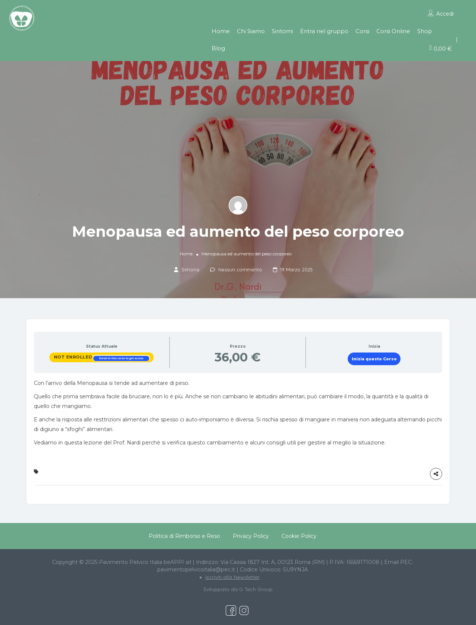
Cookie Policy (299, 536)
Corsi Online (393, 31)
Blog (218, 48)
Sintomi (282, 31)
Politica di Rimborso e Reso (184, 536)
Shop (424, 31)
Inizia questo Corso (374, 359)
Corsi (362, 31)
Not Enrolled (74, 357)
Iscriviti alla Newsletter (232, 577)
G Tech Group (256, 589)
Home (221, 31)
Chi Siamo (251, 31)
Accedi (445, 13)
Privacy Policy (251, 536)
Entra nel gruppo (324, 31)
